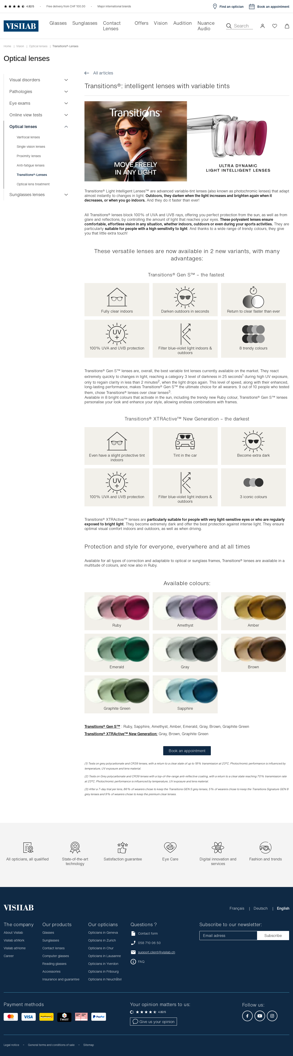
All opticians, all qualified (27, 859)
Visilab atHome (15, 948)
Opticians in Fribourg (103, 971)
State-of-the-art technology (75, 861)
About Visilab (13, 932)
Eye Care (170, 859)
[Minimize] (287, 26)
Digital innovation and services (218, 861)
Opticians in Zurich (102, 940)
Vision (20, 46)
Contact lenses (53, 948)
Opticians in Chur (101, 948)
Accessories (51, 971)
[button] (262, 26)
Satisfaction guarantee (123, 859)
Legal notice (11, 1045)
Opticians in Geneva (103, 932)
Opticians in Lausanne (104, 955)
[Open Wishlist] (274, 25)
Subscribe (273, 935)
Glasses (48, 932)
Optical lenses (38, 46)
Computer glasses (55, 955)
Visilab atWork (14, 940)
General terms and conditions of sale (51, 1045)
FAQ (141, 962)
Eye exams (19, 103)
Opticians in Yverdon (103, 963)
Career (9, 955)
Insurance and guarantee (60, 979)
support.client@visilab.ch (156, 952)
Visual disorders (24, 80)
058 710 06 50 (149, 943)
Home (7, 46)
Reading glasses (54, 963)
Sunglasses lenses (27, 194)
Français (237, 908)
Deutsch (261, 908)
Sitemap (88, 1045)
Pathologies (20, 91)
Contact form (144, 933)
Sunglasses (50, 940)
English (283, 908)
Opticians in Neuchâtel (105, 979)
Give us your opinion (153, 1021)
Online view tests (25, 115)
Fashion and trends (265, 859)
